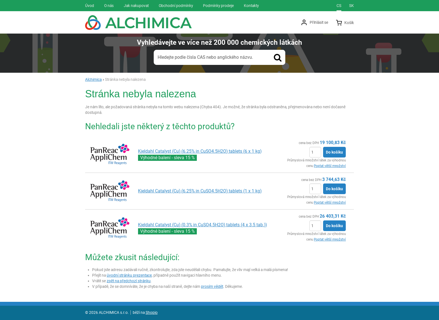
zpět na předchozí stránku (129, 281)
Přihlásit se (319, 22)
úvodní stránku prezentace (129, 275)
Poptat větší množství (330, 166)
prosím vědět (212, 286)
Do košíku (334, 152)
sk (351, 5)
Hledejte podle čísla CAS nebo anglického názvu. (205, 57)
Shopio (152, 312)
